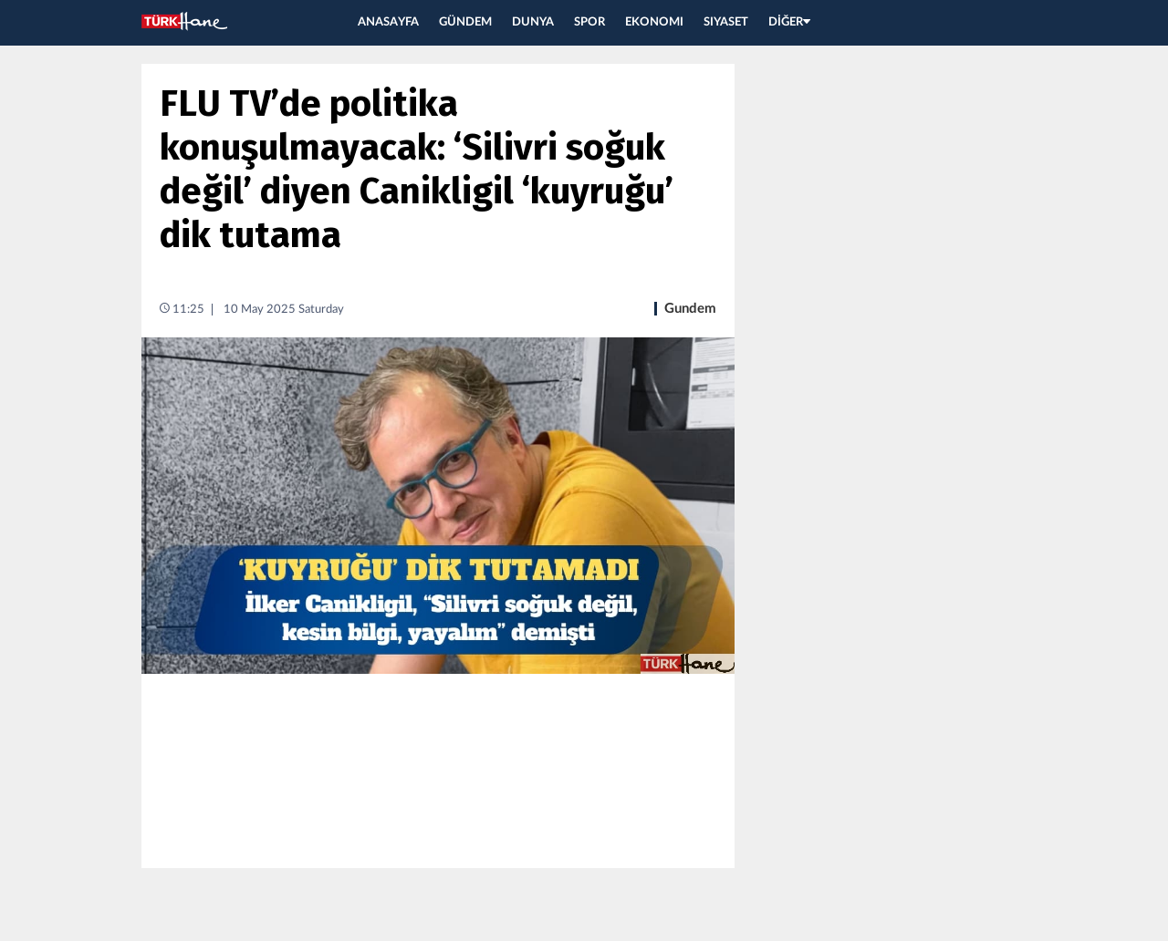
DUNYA (533, 22)
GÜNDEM (465, 22)
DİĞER (789, 22)
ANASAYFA (388, 22)
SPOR (589, 22)
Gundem (690, 308)
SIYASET (726, 22)
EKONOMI (654, 22)
